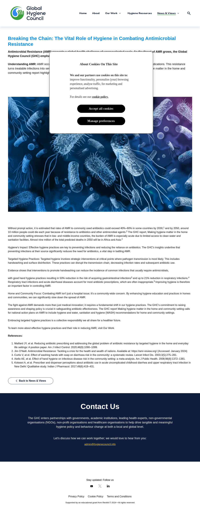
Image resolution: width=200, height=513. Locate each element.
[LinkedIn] (108, 486)
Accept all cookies (101, 108)
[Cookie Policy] (95, 496)
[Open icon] (189, 13)
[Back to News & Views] (30, 380)
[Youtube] (91, 486)
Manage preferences (101, 121)
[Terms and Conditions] (119, 496)
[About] (96, 13)
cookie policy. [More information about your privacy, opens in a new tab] (100, 96)
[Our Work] (111, 13)
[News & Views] (166, 13)
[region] (101, 92)
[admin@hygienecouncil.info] (100, 444)
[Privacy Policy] (76, 496)
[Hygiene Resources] (139, 13)
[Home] (83, 13)
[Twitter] (99, 486)
